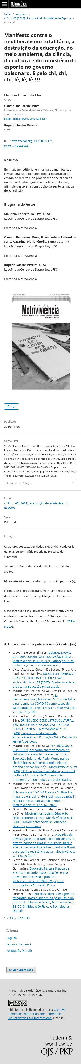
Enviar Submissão (21, 970)
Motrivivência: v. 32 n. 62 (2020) (35, 805)
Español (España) (18, 944)
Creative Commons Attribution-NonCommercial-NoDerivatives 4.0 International (36, 1014)
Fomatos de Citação (19, 483)
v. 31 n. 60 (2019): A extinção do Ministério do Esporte (37, 18)
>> (28, 918)
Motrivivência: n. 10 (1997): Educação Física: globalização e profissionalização (43, 663)
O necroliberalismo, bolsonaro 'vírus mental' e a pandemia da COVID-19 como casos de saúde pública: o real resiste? (44, 701)
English (11, 938)
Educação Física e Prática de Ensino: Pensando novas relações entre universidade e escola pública (41, 872)
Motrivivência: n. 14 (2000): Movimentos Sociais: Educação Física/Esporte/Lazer (43, 822)
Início (7, 14)
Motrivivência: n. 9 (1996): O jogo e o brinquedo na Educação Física (38, 883)
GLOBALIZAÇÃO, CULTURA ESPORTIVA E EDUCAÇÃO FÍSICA (42, 654)
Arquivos (21, 14)
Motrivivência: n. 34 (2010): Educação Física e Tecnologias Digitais (44, 906)
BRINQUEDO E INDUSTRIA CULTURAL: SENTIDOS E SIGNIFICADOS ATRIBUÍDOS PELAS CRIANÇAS (43, 724)
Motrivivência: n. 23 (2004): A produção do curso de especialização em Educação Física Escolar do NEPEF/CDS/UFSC (45, 735)
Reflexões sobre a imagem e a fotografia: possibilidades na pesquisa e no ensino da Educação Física (44, 898)
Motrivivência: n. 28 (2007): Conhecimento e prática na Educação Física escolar (43, 684)
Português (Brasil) (19, 951)
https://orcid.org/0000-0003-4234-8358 (25, 118)
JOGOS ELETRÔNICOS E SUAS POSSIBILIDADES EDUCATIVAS (44, 676)
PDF (13, 406)
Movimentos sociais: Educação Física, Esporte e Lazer (40, 815)
